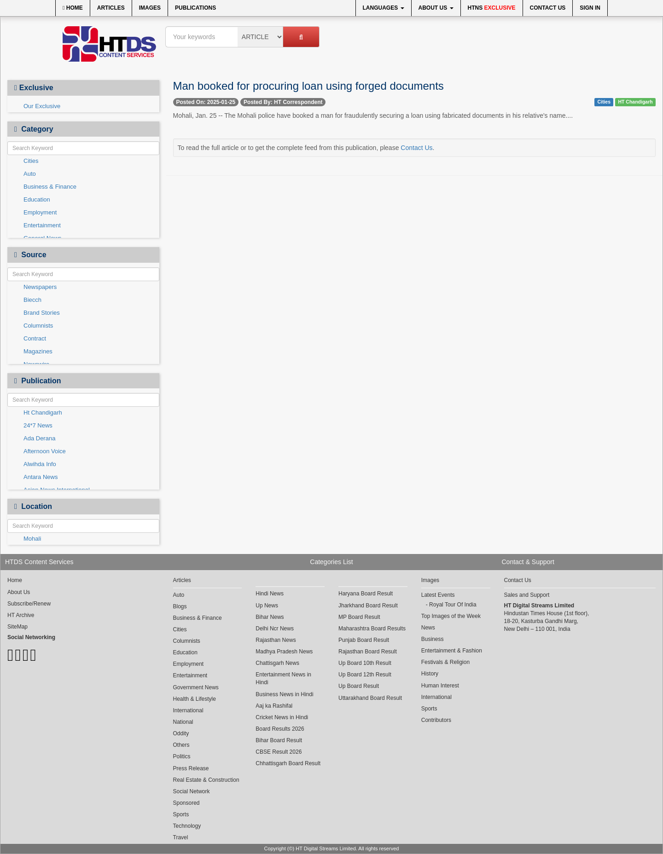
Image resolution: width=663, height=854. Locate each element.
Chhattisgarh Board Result (288, 763)
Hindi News (270, 593)
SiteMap (17, 626)
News (428, 627)
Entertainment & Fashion (451, 650)
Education (36, 199)
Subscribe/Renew (29, 603)
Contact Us (548, 8)
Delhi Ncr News (275, 628)
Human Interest (440, 685)
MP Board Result (359, 617)
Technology (187, 826)
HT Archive (20, 615)
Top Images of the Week (451, 616)
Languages (383, 8)
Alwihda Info (39, 464)
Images (150, 8)
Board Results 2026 (280, 729)
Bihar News (270, 617)
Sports (181, 814)
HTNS (492, 8)
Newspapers (40, 286)
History (429, 673)
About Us (436, 8)
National (183, 722)
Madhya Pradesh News (284, 651)
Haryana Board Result (365, 593)
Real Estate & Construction (206, 780)
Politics (182, 756)
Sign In (590, 8)
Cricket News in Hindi (282, 717)
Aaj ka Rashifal (274, 706)
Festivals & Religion (445, 662)
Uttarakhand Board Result (370, 698)
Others (181, 745)
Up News (267, 605)
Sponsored (186, 803)
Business (432, 639)
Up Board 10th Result (364, 663)
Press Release (191, 768)
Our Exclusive (41, 106)
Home (73, 8)
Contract (34, 338)
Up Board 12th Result (364, 674)
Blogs (180, 606)
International (188, 710)
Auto (29, 173)
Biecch (32, 299)
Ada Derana (39, 438)
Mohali (32, 538)
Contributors (436, 720)
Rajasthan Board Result (367, 651)
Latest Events (438, 595)
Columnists (38, 325)
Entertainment (42, 225)
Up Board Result (358, 686)
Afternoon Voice (44, 451)
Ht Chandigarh (42, 412)
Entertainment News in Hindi (283, 678)
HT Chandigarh (635, 101)
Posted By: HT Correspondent (283, 102)
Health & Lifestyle (194, 699)
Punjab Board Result (363, 640)
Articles (111, 8)
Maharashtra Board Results (372, 628)
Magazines (37, 351)
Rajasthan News (276, 640)
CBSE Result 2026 (279, 752)
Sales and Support (527, 595)
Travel (180, 837)
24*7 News (37, 425)
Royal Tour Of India (453, 604)
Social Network (191, 791)
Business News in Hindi (284, 694)
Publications (195, 8)
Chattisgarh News (277, 663)
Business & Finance (49, 186)
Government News (196, 687)
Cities (31, 160)
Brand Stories (41, 312)
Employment (40, 212)
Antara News (40, 476)
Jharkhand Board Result (368, 605)
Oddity (181, 733)
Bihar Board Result (279, 740)
